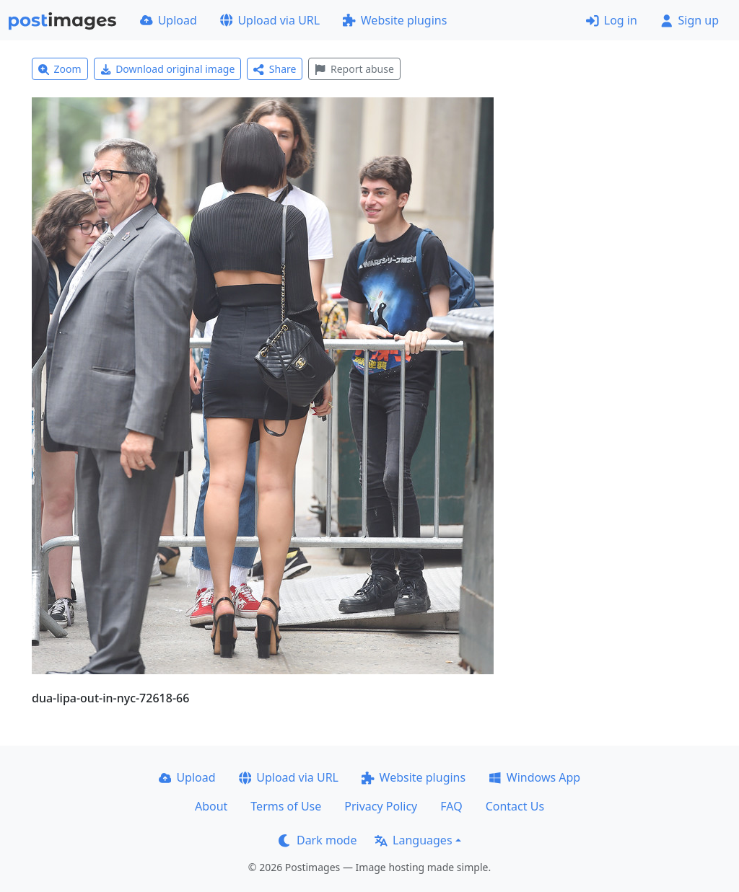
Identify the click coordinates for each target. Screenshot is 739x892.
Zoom (60, 69)
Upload (168, 20)
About (211, 806)
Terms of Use (285, 806)
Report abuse (354, 69)
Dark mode (318, 840)
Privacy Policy (380, 806)
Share (274, 69)
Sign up (689, 20)
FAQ (451, 806)
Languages (413, 840)
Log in (611, 20)
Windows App (534, 777)
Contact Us (515, 806)
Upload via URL (270, 20)
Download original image (167, 69)
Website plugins (395, 20)
